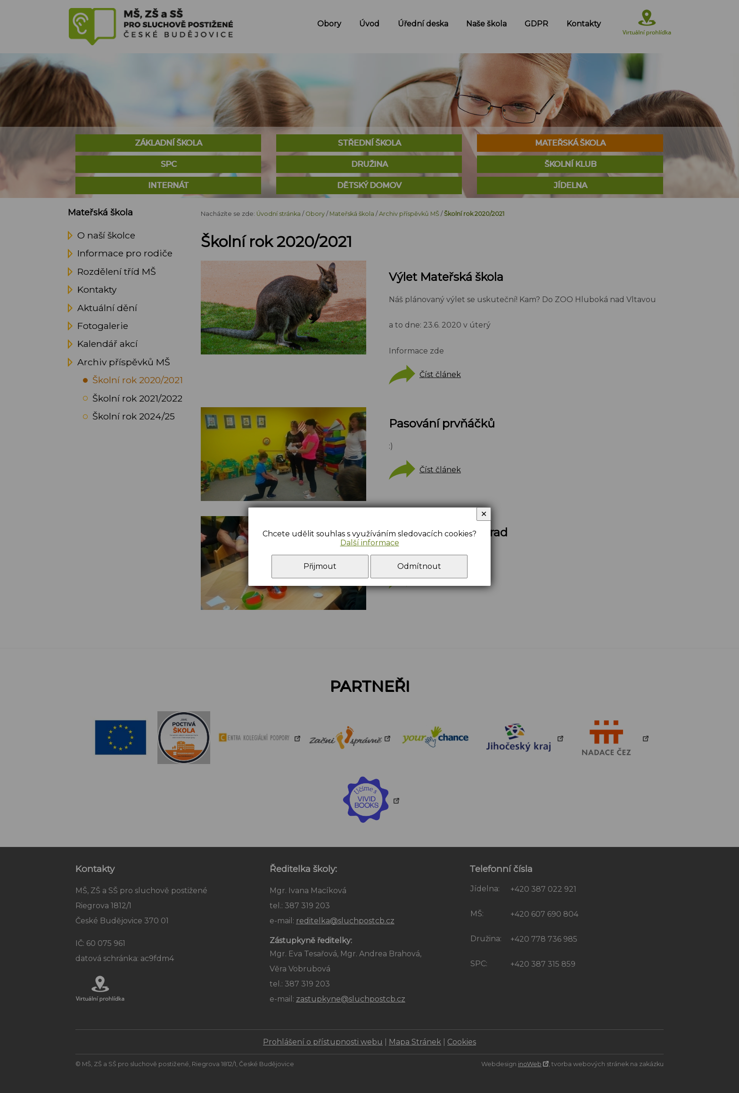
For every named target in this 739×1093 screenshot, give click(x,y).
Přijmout (320, 566)
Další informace (369, 542)
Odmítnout (419, 566)
